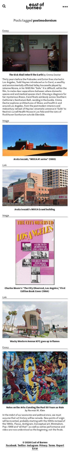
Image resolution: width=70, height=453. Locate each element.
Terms (52, 445)
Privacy (43, 445)
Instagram (32, 445)
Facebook (11, 445)
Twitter (22, 445)
